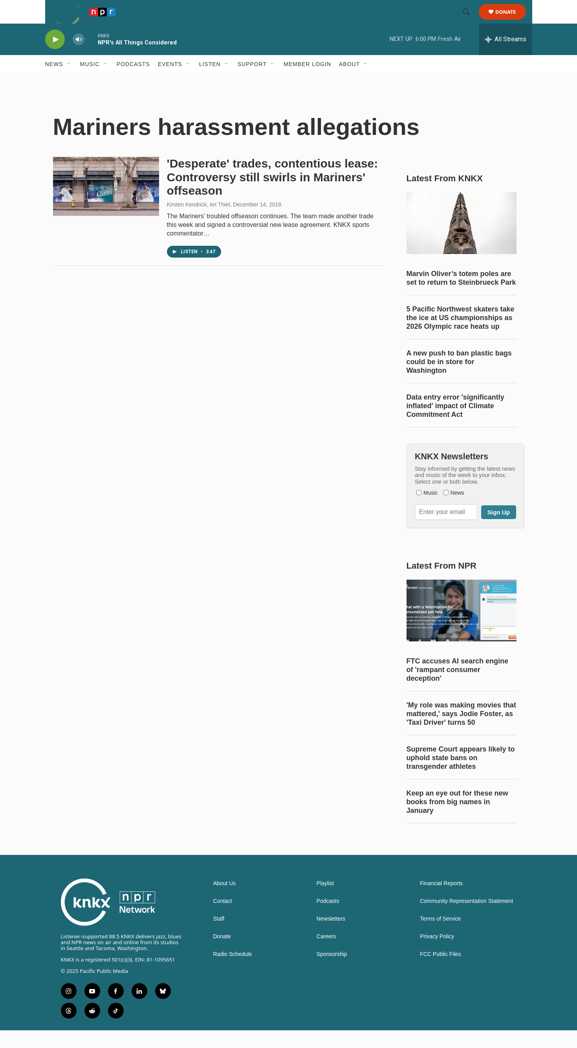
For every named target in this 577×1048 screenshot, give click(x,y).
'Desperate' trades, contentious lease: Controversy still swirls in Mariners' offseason (272, 195)
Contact (222, 919)
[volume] (78, 57)
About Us (224, 901)
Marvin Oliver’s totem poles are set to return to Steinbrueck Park (461, 295)
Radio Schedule (232, 972)
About (349, 82)
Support (252, 82)
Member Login (307, 82)
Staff (219, 936)
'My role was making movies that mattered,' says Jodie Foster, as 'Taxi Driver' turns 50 (461, 731)
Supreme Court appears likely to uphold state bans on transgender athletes (461, 775)
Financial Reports (441, 901)
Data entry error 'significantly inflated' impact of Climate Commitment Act (455, 423)
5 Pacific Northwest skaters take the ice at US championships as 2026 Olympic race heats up (461, 335)
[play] (55, 57)
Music (90, 82)
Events (170, 82)
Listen (210, 82)
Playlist (325, 901)
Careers (326, 954)
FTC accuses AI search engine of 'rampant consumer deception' (457, 687)
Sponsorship (332, 972)
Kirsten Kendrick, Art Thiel (198, 222)
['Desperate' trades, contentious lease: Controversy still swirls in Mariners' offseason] (106, 204)
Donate (510, 20)
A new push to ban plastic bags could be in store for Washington (459, 379)
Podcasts (133, 82)
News (54, 82)
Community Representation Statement (466, 919)
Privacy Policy (437, 954)
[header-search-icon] (470, 20)
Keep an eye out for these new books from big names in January (457, 819)
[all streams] (505, 57)
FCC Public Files (440, 972)
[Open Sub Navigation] (69, 82)
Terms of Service (440, 936)
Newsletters (331, 936)
